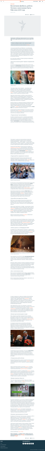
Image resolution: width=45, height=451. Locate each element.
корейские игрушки (24, 368)
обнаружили (13, 147)
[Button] (27, 14)
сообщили (30, 231)
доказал (12, 210)
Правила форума (2, 446)
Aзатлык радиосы (35, 1)
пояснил (20, 427)
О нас (1, 443)
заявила (17, 106)
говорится (24, 419)
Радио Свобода (20, 431)
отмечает (28, 370)
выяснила (26, 366)
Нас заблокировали (3, 444)
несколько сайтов (18, 147)
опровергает (13, 208)
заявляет (23, 381)
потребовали (27, 298)
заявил (12, 92)
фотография (25, 214)
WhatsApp (22, 434)
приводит (19, 110)
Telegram (16, 435)
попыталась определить (26, 222)
